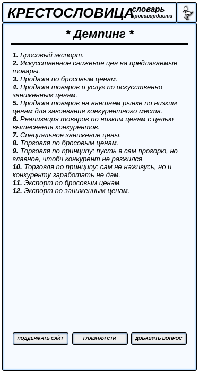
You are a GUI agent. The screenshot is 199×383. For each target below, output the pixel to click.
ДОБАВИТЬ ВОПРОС (159, 338)
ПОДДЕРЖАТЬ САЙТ (40, 338)
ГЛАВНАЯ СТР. (100, 338)
